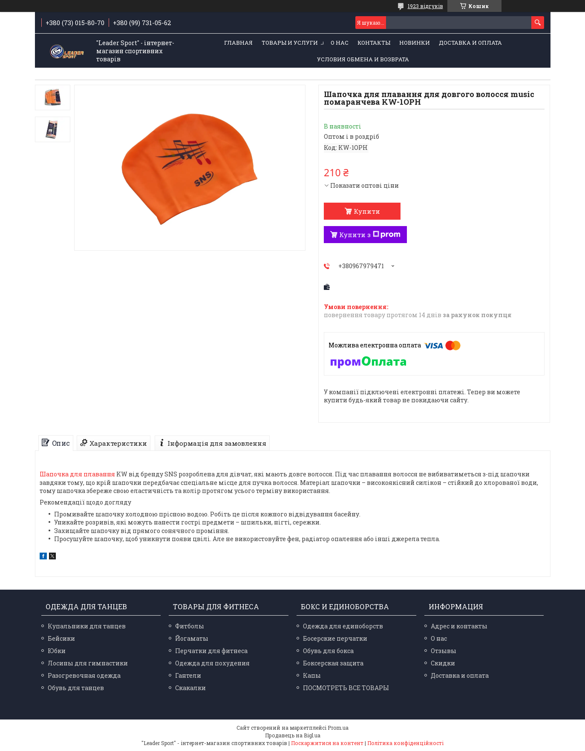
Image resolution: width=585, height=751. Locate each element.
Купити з (370, 234)
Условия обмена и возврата (363, 59)
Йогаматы (191, 638)
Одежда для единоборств (343, 626)
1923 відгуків (425, 6)
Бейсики (61, 638)
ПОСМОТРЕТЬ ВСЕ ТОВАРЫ (346, 688)
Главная (238, 42)
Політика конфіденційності (405, 743)
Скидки (443, 663)
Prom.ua (338, 727)
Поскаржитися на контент (327, 743)
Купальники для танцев (87, 626)
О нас (340, 42)
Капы (312, 675)
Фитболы (189, 626)
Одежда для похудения (212, 663)
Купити (367, 211)
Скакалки (190, 688)
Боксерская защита (333, 663)
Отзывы (443, 651)
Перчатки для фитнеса (211, 651)
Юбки (57, 651)
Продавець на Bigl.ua (292, 735)
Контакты (373, 42)
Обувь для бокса (328, 651)
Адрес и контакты (459, 626)
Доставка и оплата (470, 42)
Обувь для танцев (76, 688)
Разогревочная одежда (84, 675)
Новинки (414, 42)
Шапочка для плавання (77, 474)
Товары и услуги (290, 42)
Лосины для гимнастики (88, 663)
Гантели (188, 675)
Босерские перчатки (335, 638)
